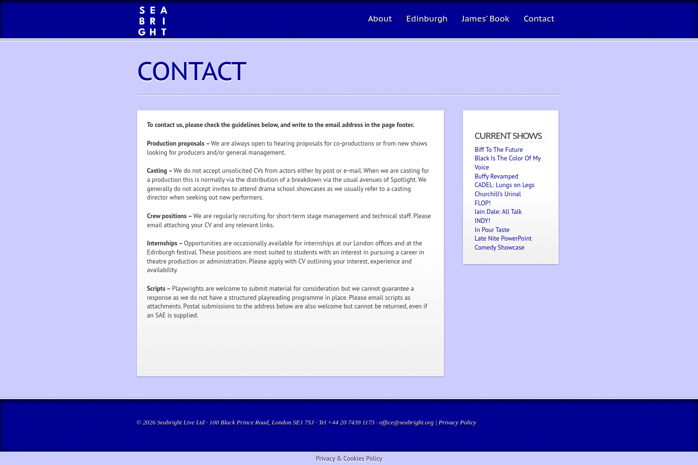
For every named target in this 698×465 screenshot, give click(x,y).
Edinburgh (427, 18)
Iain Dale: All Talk (498, 211)
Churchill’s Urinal (498, 194)
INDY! (483, 220)
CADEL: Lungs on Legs (505, 184)
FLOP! (483, 203)
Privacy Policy (457, 422)
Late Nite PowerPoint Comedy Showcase (503, 243)
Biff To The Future (499, 149)
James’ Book (485, 18)
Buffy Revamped (497, 176)
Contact (539, 18)
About (380, 18)
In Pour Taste (492, 229)
